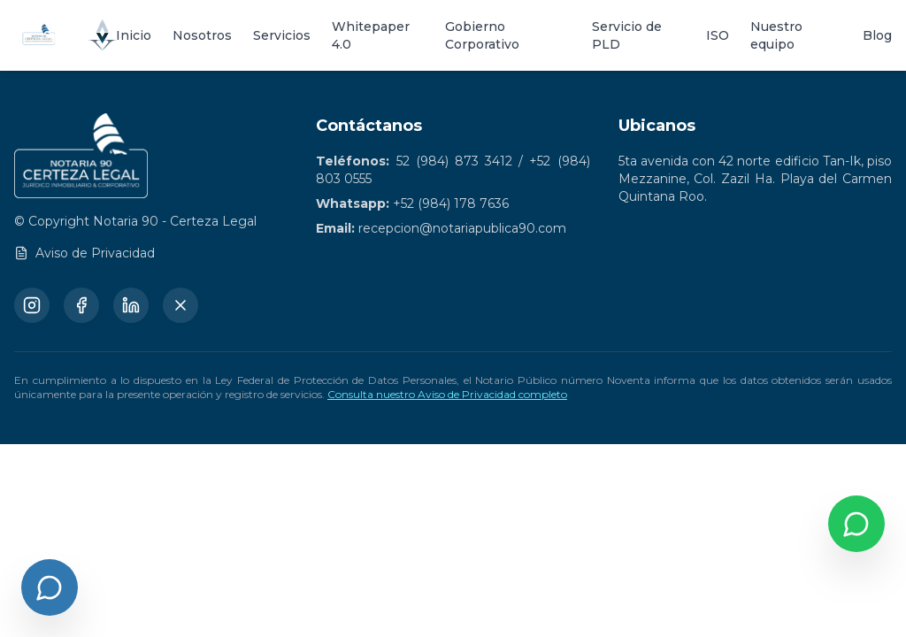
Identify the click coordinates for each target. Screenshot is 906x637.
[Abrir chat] (49, 587)
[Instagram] (32, 305)
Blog (877, 35)
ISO (717, 35)
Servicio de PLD (627, 35)
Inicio (133, 35)
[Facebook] (81, 305)
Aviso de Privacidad (84, 253)
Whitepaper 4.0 (371, 35)
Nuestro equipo (776, 35)
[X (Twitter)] (180, 305)
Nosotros (202, 35)
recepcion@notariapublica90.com (462, 228)
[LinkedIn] (131, 305)
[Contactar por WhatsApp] (856, 523)
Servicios (282, 35)
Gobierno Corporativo (482, 35)
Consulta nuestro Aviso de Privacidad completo (447, 394)
